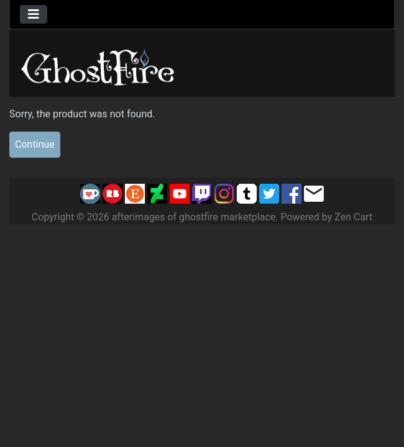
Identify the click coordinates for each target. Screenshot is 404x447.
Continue (35, 144)
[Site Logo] (98, 65)
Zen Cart (353, 217)
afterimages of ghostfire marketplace (194, 217)
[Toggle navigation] (33, 14)
